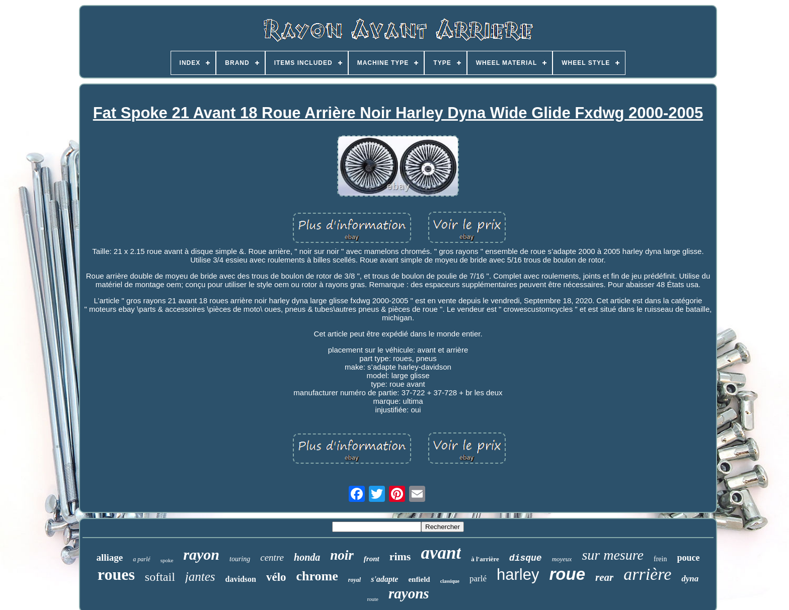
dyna (689, 578)
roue (567, 574)
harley (518, 574)
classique (449, 581)
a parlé (141, 559)
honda (307, 557)
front (371, 559)
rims (400, 556)
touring (239, 559)
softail (160, 576)
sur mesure (613, 555)
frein (660, 559)
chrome (317, 576)
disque (525, 558)
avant (441, 553)
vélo (276, 577)
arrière (647, 574)
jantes (200, 576)
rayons (408, 593)
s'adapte (384, 579)
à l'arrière (485, 559)
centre (272, 557)
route (372, 599)
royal (354, 579)
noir (342, 555)
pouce (688, 558)
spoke (167, 560)
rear (604, 577)
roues (116, 574)
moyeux (562, 559)
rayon (201, 554)
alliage (110, 557)
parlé (478, 578)
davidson (240, 579)
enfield (419, 579)
